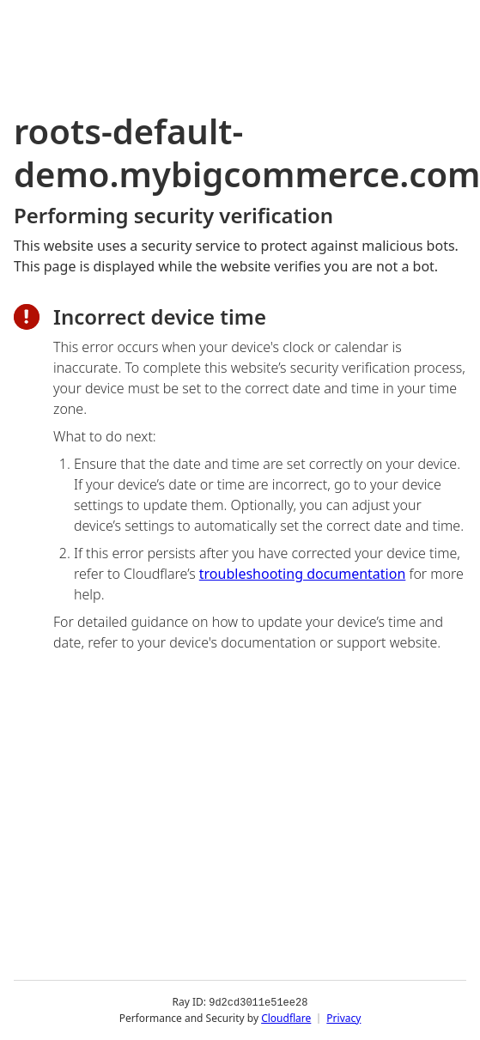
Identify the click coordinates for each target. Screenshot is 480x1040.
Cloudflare (286, 1018)
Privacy (343, 1018)
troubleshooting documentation (302, 573)
